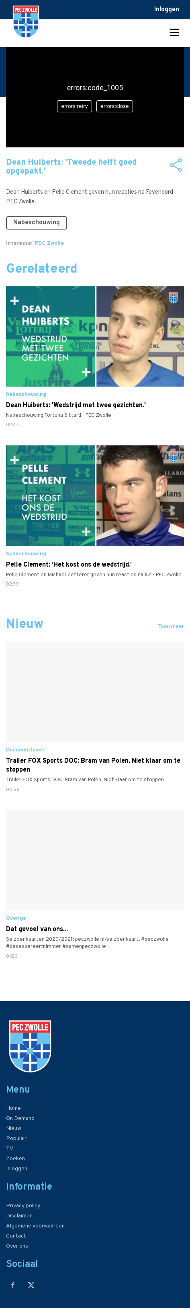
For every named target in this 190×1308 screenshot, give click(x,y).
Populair (16, 1138)
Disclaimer (19, 1216)
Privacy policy (23, 1205)
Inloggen (166, 9)
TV (9, 1148)
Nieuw (13, 1128)
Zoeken (15, 1158)
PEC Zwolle (49, 243)
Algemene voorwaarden (35, 1226)
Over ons (17, 1246)
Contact (16, 1236)
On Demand (20, 1118)
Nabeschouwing (36, 223)
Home (13, 1108)
